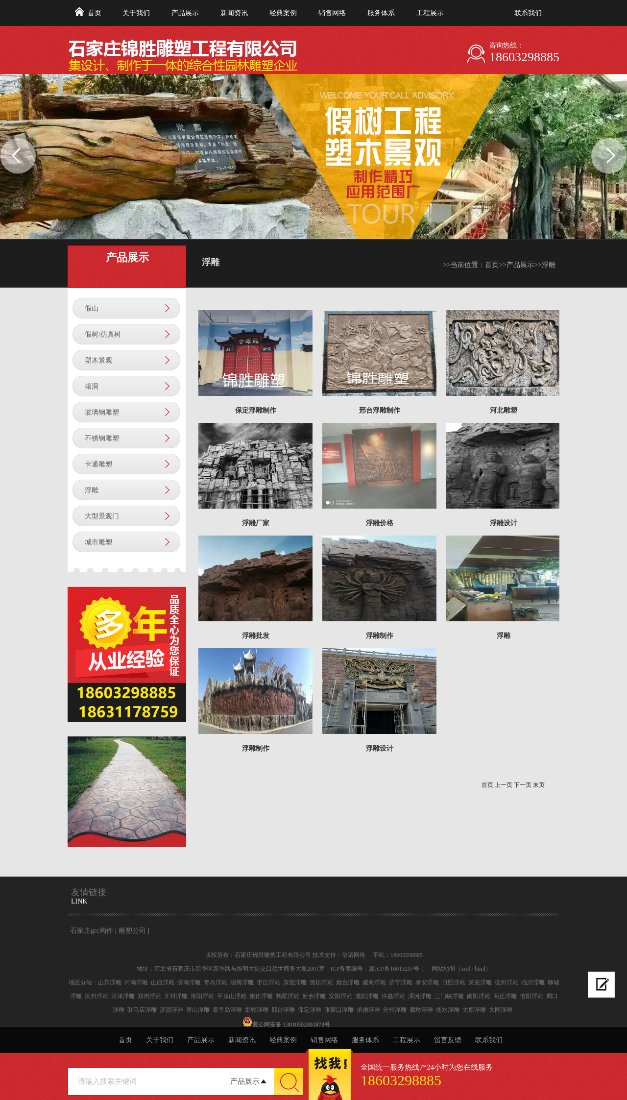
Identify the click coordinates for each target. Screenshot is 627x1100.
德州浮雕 (506, 982)
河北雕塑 (503, 410)
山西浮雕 (162, 982)
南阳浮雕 (478, 996)
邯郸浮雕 (256, 1009)
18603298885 (524, 57)
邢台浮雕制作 (379, 410)
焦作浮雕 (261, 996)
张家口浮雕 (339, 1009)
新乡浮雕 (314, 996)
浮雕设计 (503, 523)
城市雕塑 (98, 542)
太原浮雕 (474, 1009)
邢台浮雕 (283, 1009)
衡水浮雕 (447, 1009)
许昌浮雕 (393, 996)
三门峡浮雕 (449, 996)
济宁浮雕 (400, 982)
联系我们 (528, 13)
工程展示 (430, 13)
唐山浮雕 (198, 1009)
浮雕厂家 (255, 523)
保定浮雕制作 (255, 410)
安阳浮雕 (340, 996)
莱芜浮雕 (480, 982)
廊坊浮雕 (421, 1009)
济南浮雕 (189, 982)
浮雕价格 (379, 523)
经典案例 (283, 13)
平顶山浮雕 (231, 996)
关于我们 (136, 13)
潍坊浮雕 (321, 982)
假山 (91, 308)
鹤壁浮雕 (287, 996)
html (480, 968)
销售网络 (332, 13)
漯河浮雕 (420, 996)
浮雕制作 (379, 635)
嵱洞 (91, 386)
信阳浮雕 (531, 996)
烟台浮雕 (348, 982)
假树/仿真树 (103, 334)
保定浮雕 (309, 1009)
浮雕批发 (255, 635)
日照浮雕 (453, 982)
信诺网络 (353, 955)
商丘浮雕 (505, 996)
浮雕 (91, 490)
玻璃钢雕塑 (102, 412)
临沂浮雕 (533, 982)
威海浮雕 (374, 982)
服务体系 (381, 13)
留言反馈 (447, 1040)
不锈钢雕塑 (102, 438)
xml (465, 968)
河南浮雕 (136, 982)
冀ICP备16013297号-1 (396, 968)
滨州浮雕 (96, 996)
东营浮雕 (295, 982)
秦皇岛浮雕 (227, 1009)
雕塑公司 (132, 930)
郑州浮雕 (149, 996)
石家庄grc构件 (91, 930)
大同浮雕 (500, 1009)
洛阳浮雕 (202, 996)
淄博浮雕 (242, 982)
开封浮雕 (176, 996)
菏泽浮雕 (123, 996)
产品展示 (185, 13)
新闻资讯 (234, 13)
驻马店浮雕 (142, 1009)
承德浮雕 (368, 1009)
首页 (94, 13)
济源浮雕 (171, 1009)
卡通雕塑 (98, 464)
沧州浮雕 (395, 1009)
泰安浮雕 (427, 982)
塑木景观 (98, 360)
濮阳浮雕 (367, 996)
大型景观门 (102, 516)
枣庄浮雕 (268, 982)
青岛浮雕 (215, 982)
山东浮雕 (109, 982)
